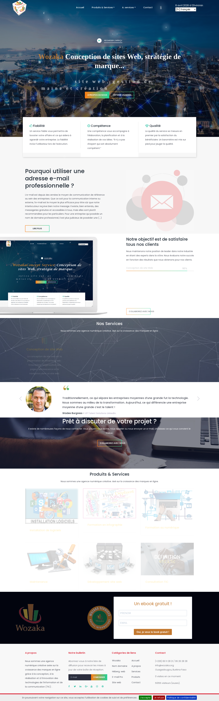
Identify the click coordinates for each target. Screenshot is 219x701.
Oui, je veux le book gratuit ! (153, 632)
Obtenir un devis (122, 95)
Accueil (82, 7)
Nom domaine (118, 666)
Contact (148, 7)
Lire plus (37, 228)
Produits (135, 676)
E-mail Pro (116, 676)
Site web (115, 682)
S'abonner (99, 677)
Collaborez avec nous (140, 311)
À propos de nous (97, 95)
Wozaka (115, 660)
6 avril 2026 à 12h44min (189, 5)
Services (135, 671)
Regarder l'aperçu (109, 40)
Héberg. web (117, 671)
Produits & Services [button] (102, 7)
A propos (135, 666)
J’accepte (145, 697)
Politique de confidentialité (181, 697)
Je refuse (159, 697)
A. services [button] (128, 7)
